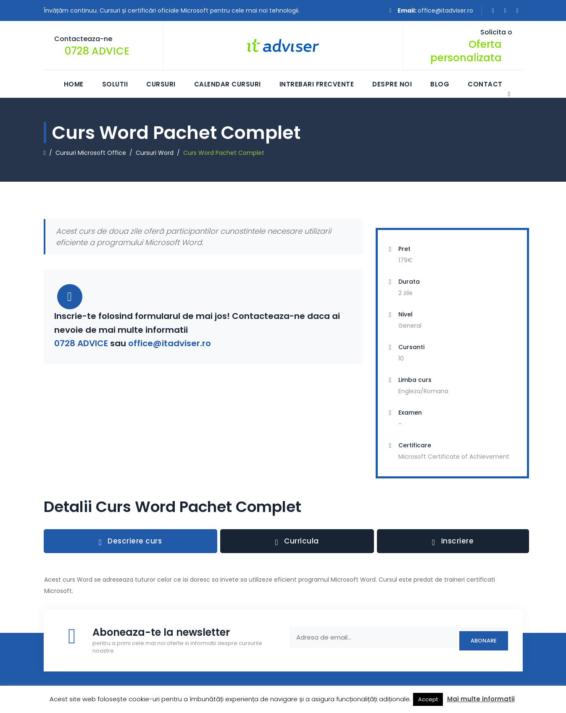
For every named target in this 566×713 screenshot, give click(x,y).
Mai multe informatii (481, 699)
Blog (439, 84)
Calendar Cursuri (227, 84)
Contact (485, 84)
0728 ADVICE (97, 51)
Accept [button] (428, 699)
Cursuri (161, 84)
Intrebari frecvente (316, 84)
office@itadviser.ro (445, 10)
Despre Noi (392, 84)
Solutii (115, 84)
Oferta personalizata (466, 51)
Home (74, 84)
